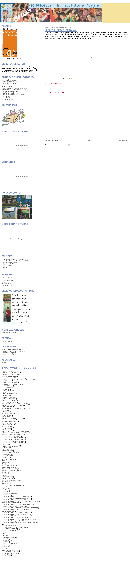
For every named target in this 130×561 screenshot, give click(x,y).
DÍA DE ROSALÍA (7, 425)
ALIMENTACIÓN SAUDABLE (11, 373)
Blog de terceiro (6, 269)
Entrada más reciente (52, 140)
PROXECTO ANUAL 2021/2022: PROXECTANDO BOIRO (20, 508)
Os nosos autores (7, 284)
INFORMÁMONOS (7, 456)
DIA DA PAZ (5, 410)
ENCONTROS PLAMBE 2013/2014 (13, 441)
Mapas (4, 363)
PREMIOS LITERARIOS (9, 493)
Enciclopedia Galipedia (9, 353)
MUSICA (4, 472)
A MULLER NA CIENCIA (9, 371)
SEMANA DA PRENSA (9, 545)
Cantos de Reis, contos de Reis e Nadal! (14, 90)
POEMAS (5, 490)
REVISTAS (5, 532)
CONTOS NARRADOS (9, 399)
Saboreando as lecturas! (9, 83)
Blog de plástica (6, 265)
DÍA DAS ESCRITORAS (9, 421)
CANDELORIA (6, 387)
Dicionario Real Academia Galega (12, 349)
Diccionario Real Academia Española (13, 351)
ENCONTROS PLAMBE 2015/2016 (13, 443)
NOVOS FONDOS (7, 478)
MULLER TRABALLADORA (10, 470)
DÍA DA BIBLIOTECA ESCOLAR (12, 405)
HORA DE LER (6, 454)
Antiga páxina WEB (8, 264)
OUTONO (71, 79)
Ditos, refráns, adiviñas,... (9, 333)
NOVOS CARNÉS (7, 477)
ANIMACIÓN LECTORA (9, 377)
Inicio (88, 140)
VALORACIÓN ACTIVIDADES (11, 550)
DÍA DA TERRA (6, 417)
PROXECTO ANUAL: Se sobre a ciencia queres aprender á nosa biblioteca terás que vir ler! (20, 520)
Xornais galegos (7, 341)
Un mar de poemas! (8, 99)
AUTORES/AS (6, 381)
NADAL (4, 473)
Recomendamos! (7, 85)
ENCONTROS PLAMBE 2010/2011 (13, 438)
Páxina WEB (5, 267)
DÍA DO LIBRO (6, 430)
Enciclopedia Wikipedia (9, 354)
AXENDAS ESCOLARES (9, 382)
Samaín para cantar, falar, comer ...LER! (14, 88)
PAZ (3, 486)
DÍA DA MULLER (7, 407)
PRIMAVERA (6, 495)
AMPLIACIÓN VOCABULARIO (11, 374)
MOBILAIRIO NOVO (8, 467)
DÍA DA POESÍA (7, 413)
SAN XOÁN (5, 542)
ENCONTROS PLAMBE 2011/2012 (13, 439)
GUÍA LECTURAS (7, 451)
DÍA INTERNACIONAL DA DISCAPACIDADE (16, 433)
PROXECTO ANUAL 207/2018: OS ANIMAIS (15, 513)
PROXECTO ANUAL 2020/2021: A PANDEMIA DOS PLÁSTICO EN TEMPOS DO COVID (18, 505)
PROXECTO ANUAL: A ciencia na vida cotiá (15, 516)
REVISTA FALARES (8, 530)
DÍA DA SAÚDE (6, 415)
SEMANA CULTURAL (8, 543)
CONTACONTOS (7, 397)
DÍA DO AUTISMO (7, 426)
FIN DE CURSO (7, 449)
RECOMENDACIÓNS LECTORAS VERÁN (15, 527)
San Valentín (5, 540)
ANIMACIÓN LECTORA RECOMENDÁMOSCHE (17, 379)
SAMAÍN (4, 539)
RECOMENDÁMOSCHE (9, 529)
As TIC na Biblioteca (8, 280)
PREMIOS (5, 491)
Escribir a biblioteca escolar (10, 446)
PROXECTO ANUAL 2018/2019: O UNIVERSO (16, 499)
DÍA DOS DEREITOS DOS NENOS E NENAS (16, 431)
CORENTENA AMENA (9, 400)
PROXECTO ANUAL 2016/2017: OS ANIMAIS (16, 498)
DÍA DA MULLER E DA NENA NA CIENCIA (15, 408)
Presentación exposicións (9, 279)
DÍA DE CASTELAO (8, 423)
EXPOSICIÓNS (6, 447)
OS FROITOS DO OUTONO (61, 30)
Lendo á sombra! (7, 86)
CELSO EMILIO (6, 390)
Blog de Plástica (7, 277)
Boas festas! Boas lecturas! (10, 93)
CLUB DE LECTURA (8, 394)
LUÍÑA (4, 460)
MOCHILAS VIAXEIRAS (9, 469)
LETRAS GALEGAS (8, 459)
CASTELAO (5, 389)
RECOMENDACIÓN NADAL (10, 526)
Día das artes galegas (8, 420)
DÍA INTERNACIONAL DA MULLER (13, 434)
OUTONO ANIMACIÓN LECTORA (12, 485)
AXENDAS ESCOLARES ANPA (11, 384)
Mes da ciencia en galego (9, 465)
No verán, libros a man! (9, 80)
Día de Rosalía (6, 98)
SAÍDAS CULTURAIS (8, 537)
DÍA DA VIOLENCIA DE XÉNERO (12, 418)
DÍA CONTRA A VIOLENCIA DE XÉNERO (15, 404)
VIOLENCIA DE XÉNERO (10, 552)
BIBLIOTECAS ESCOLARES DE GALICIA (15, 261)
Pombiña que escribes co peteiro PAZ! (13, 94)
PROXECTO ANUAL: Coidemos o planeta (15, 517)
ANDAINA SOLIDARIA (9, 376)
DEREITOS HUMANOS (9, 402)
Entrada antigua (122, 140)
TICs (3, 548)
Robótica (4, 534)
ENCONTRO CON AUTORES (11, 436)
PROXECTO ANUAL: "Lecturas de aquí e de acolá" (18, 514)
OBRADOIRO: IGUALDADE (10, 480)
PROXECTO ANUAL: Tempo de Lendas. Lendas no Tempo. (20, 522)
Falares (4, 282)
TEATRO (4, 547)
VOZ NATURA (6, 555)
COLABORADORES (8, 395)
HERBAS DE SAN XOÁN (9, 452)
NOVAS (4, 475)
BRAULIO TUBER (7, 386)
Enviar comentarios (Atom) (64, 145)
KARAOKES (5, 457)
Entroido (4, 444)
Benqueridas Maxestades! (10, 91)
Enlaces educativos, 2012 (10, 81)
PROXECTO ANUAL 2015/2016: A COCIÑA (15, 496)
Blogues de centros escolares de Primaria (15, 259)
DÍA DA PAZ (5, 412)
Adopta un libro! (6, 96)
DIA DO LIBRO (6, 428)
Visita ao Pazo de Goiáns (9, 553)
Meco (3, 464)
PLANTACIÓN (6, 488)
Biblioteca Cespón (7, 285)
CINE (3, 392)
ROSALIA (5, 535)
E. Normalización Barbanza (10, 262)
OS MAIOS (5, 482)
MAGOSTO (5, 462)
